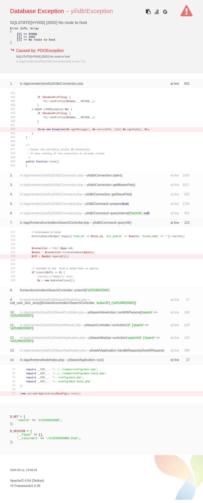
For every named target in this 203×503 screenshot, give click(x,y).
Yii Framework (20, 486)
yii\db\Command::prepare (103, 203)
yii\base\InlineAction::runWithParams (114, 312)
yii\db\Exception (92, 11)
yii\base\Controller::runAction (105, 325)
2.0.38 (35, 486)
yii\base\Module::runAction (107, 337)
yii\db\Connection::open (103, 175)
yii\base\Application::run (85, 360)
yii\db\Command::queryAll (111, 222)
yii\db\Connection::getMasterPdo (110, 185)
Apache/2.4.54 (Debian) (27, 480)
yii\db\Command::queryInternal (107, 213)
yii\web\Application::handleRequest (114, 350)
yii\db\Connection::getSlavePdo (107, 194)
